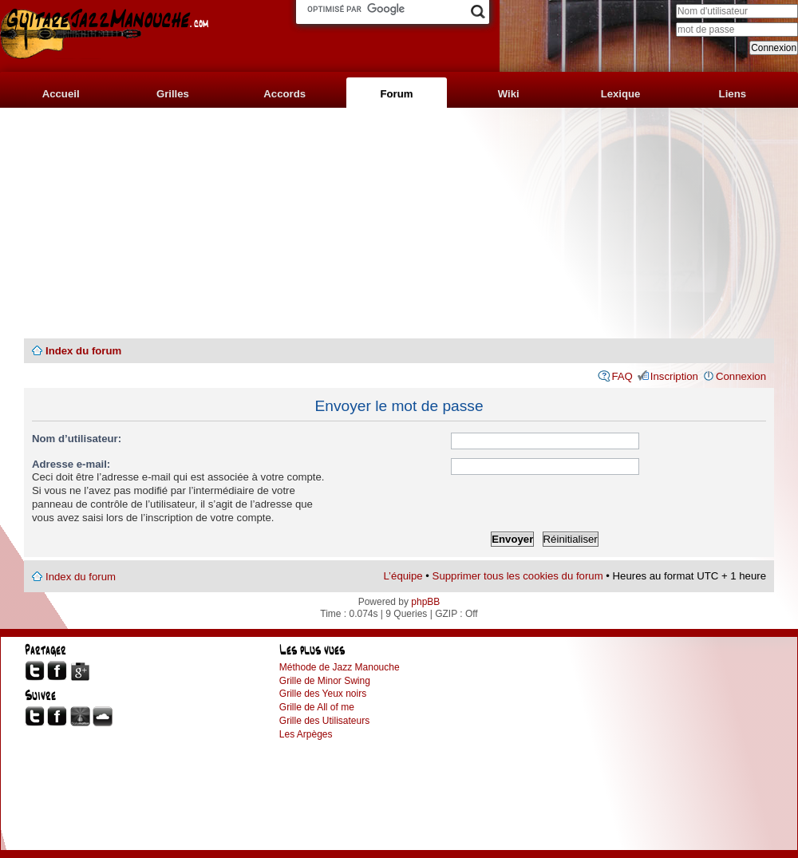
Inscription (674, 376)
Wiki (508, 94)
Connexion (741, 376)
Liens (732, 94)
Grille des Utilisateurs (324, 720)
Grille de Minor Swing (324, 680)
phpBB (425, 601)
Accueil (61, 94)
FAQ (621, 376)
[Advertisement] (399, 223)
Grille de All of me (316, 707)
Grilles (172, 94)
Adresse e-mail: (71, 464)
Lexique (621, 94)
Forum (396, 94)
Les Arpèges (306, 734)
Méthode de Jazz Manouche (339, 667)
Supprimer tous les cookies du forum (518, 576)
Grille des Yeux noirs (322, 693)
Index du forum (83, 351)
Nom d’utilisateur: (76, 439)
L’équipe (403, 576)
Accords (284, 94)
